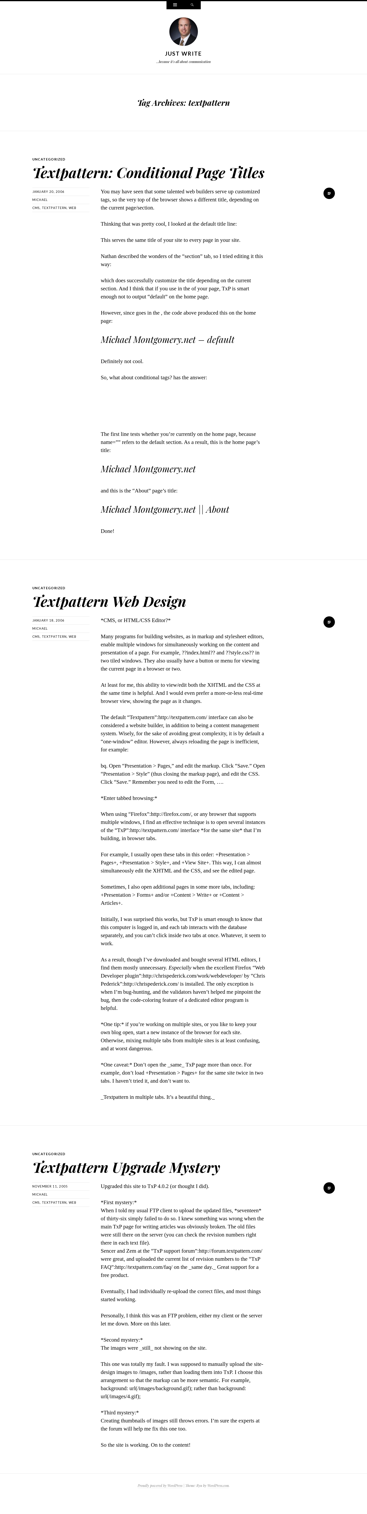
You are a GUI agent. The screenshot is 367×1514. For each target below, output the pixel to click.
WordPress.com (218, 1501)
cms (36, 224)
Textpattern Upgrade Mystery (139, 1182)
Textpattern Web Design (120, 616)
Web (72, 224)
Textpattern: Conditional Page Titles (142, 179)
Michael (40, 216)
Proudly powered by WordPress (160, 1501)
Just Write (183, 53)
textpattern (54, 224)
